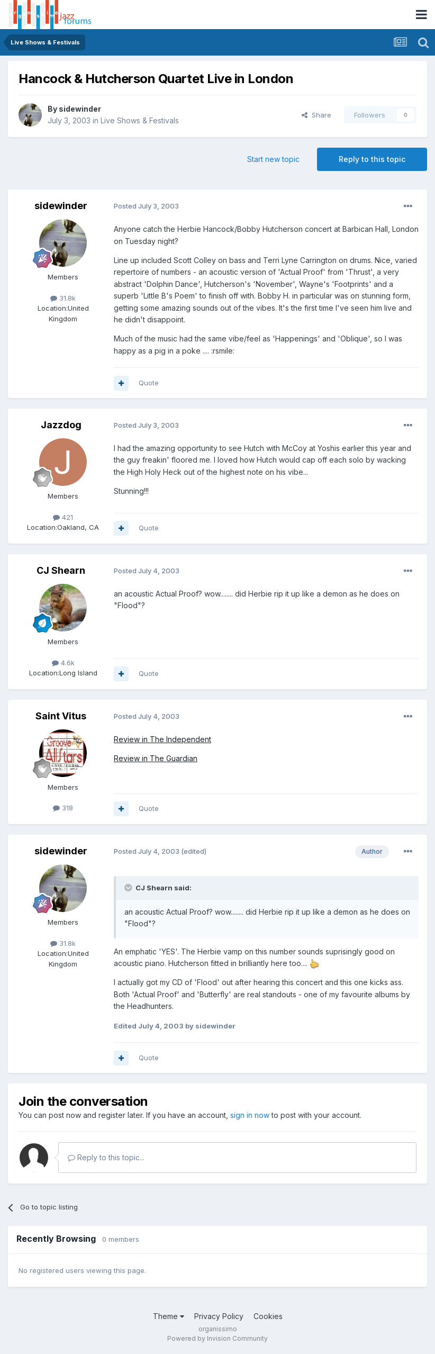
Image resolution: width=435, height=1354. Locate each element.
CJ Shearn (61, 570)
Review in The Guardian (155, 758)
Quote (149, 382)
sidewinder (80, 108)
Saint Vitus (60, 715)
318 (63, 808)
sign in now (249, 1115)
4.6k (63, 662)
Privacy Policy (218, 1316)
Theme (168, 1316)
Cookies (268, 1316)
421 (63, 517)
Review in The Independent (162, 739)
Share (316, 115)
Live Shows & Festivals (140, 120)
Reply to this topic (372, 159)
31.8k (63, 298)
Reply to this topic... (106, 1157)
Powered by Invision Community (217, 1338)
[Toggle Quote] (129, 887)
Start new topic (273, 159)
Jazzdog (61, 424)
